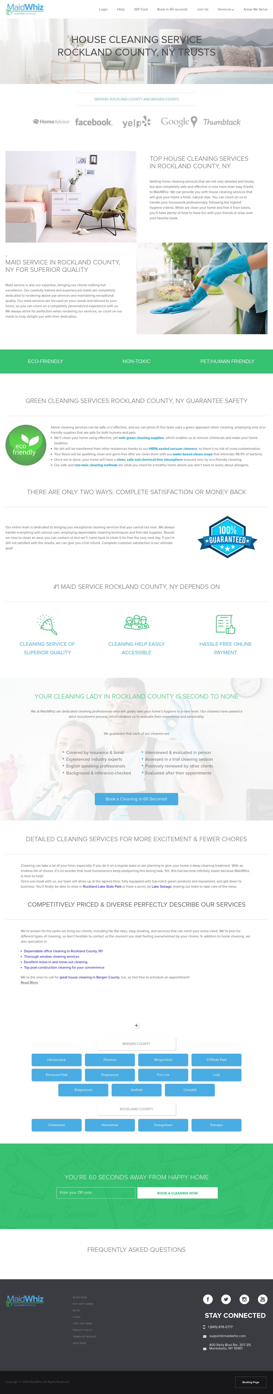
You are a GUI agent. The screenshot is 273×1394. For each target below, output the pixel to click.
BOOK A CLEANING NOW (177, 1193)
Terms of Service (84, 1337)
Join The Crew (82, 1323)
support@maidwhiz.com (227, 1336)
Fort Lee (163, 1075)
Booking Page (250, 1382)
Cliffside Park (216, 1060)
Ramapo (216, 1125)
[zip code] (95, 1193)
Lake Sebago (161, 886)
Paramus (110, 1060)
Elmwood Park (56, 1075)
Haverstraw (109, 1125)
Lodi (216, 1075)
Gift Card (141, 9)
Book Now (80, 1297)
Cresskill (189, 1090)
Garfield (136, 1090)
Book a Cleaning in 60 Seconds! (136, 799)
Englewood (110, 1075)
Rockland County (136, 1109)
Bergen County (136, 1044)
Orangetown (163, 1125)
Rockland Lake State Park (102, 886)
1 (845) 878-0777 (220, 1327)
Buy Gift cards (83, 1304)
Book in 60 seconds (172, 9)
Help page (79, 1343)
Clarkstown (56, 1125)
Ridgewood (83, 1090)
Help (120, 9)
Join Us (202, 9)
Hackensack (56, 1060)
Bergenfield (163, 1060)
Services (224, 9)
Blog (76, 1310)
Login (103, 9)
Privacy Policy (83, 1330)
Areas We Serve (256, 9)
